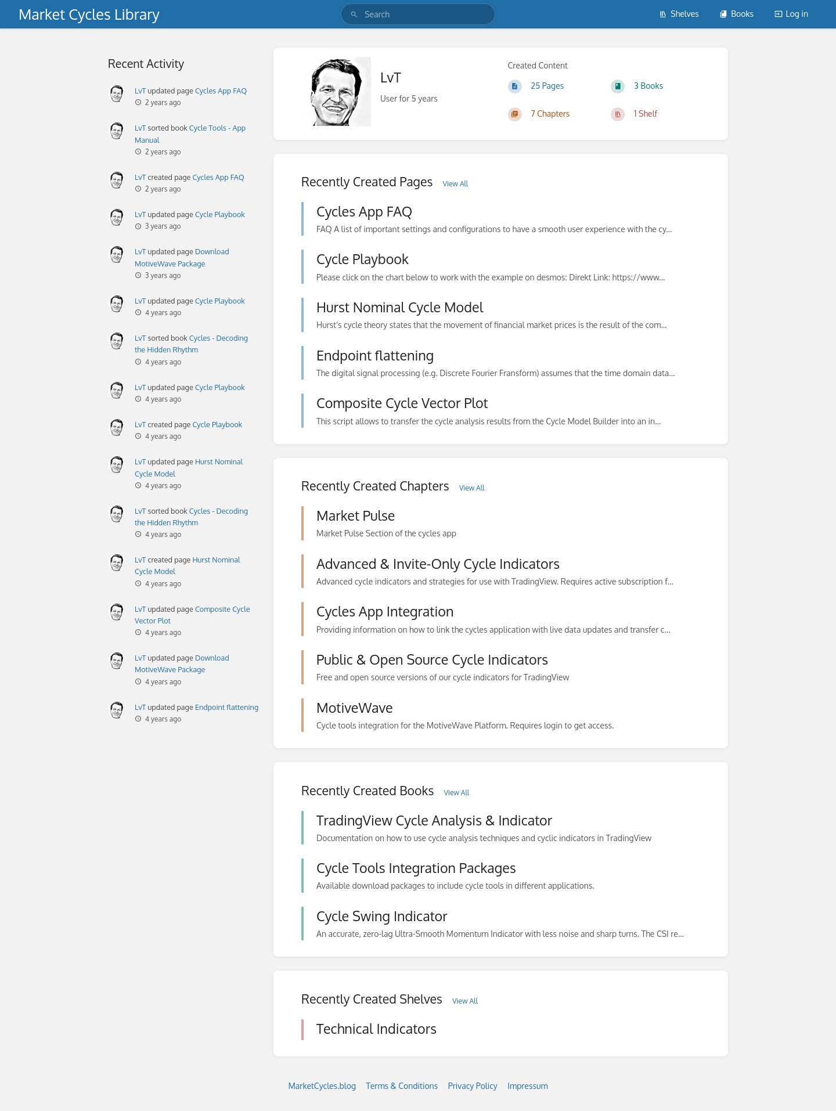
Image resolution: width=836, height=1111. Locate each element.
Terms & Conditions (402, 1086)
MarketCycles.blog (322, 1086)
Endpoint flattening (226, 707)
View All (455, 183)
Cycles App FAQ (221, 90)
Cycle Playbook (220, 214)
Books (736, 14)
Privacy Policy (473, 1086)
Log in (791, 14)
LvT (140, 90)
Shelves (679, 14)
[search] (418, 14)
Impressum (527, 1086)
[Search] (354, 14)
